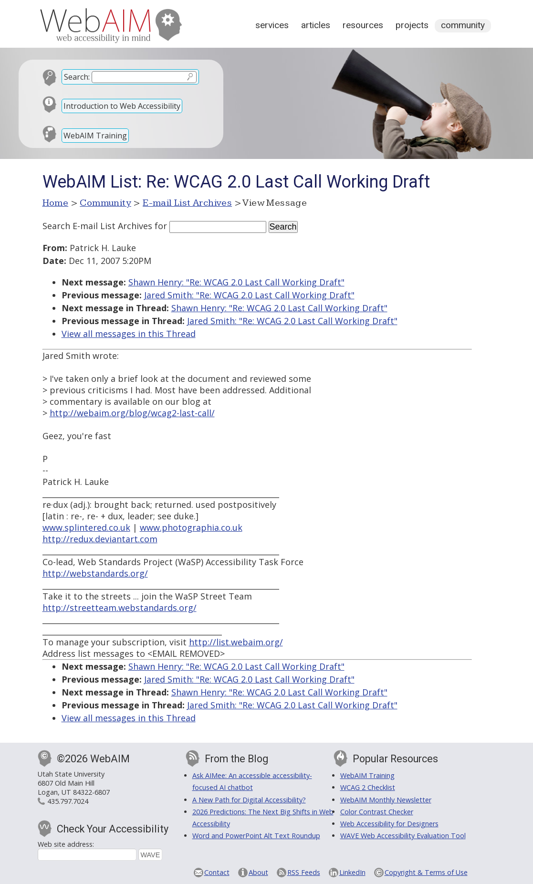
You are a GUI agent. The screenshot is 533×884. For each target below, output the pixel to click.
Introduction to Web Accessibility (121, 106)
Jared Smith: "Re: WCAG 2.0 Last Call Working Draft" (249, 295)
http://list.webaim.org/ (236, 642)
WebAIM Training (95, 135)
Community (463, 25)
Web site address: (66, 844)
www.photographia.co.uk (191, 527)
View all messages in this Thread (129, 333)
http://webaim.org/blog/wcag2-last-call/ (132, 413)
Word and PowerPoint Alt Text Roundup (256, 835)
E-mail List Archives (187, 203)
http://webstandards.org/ (95, 573)
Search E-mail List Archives (97, 226)
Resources (363, 25)
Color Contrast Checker (376, 811)
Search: (77, 77)
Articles (315, 25)
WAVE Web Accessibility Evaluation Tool (403, 835)
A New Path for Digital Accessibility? (249, 799)
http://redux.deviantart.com (99, 539)
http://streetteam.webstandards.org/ (119, 607)
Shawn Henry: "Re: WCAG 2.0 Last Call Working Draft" (236, 282)
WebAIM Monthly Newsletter (385, 799)
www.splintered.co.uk (86, 527)
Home (55, 203)
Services (272, 25)
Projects (412, 25)
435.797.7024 (67, 801)
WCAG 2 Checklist (367, 787)
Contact (217, 872)
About (258, 872)
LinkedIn (352, 872)
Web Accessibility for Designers (389, 823)
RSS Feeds (303, 872)
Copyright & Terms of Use (426, 872)
